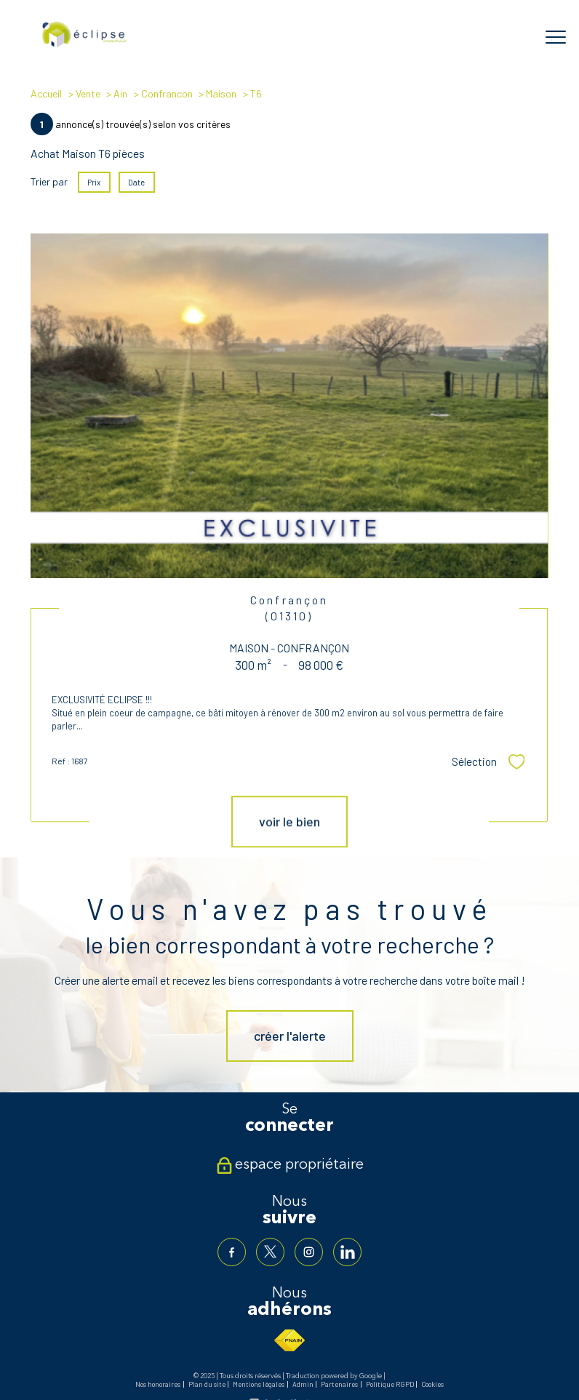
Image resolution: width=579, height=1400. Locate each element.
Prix (94, 182)
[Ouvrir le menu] (555, 37)
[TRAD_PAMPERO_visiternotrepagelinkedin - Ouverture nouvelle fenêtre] (347, 1252)
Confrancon (167, 93)
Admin (303, 1384)
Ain (120, 93)
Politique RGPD (390, 1384)
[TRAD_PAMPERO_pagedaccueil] (85, 45)
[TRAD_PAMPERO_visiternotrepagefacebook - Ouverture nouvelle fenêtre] (231, 1252)
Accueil (46, 93)
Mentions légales (258, 1384)
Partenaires (339, 1384)
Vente (88, 93)
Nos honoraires (157, 1384)
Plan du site (206, 1384)
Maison (221, 93)
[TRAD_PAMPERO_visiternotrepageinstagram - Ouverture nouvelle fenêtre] (309, 1252)
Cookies (432, 1384)
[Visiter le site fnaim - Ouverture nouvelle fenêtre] (289, 1340)
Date (137, 182)
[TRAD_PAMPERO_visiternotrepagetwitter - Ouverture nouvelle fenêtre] (270, 1252)
